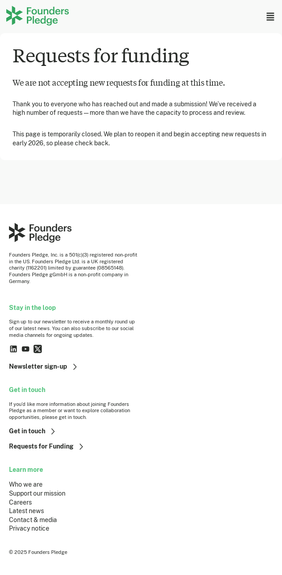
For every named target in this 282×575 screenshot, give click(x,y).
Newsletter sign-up (44, 366)
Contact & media (33, 519)
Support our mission (37, 493)
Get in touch (33, 431)
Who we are (26, 484)
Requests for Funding (47, 446)
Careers (20, 502)
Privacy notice (29, 528)
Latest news (26, 510)
